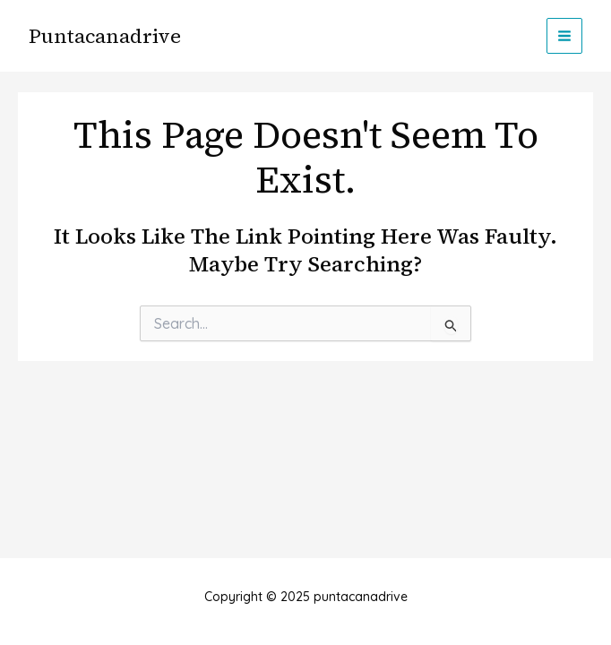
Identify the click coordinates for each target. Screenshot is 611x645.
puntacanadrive (105, 35)
